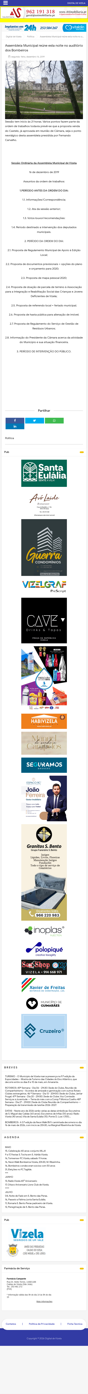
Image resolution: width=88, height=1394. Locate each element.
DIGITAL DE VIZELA (76, 3)
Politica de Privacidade (42, 1324)
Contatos (11, 1324)
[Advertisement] (44, 380)
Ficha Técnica (74, 1324)
